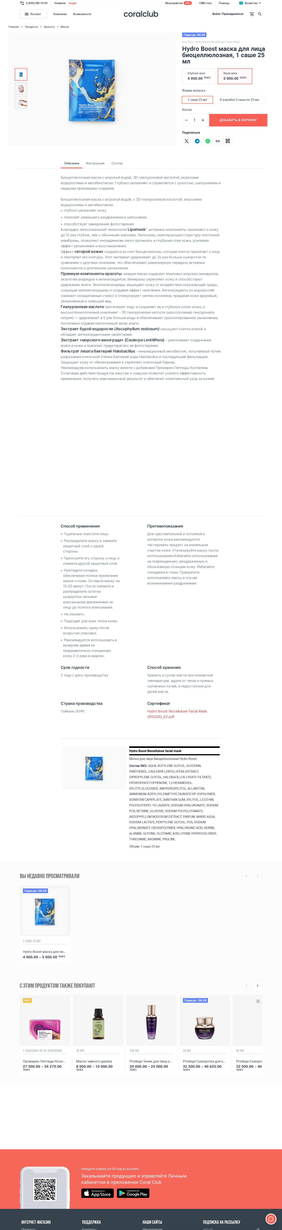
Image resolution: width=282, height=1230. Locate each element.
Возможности (82, 14)
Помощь (224, 3)
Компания (60, 14)
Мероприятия (174, 3)
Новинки (59, 3)
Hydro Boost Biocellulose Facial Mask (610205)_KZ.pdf (177, 714)
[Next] (257, 985)
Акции (72, 3)
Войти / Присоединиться (227, 13)
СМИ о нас (205, 3)
